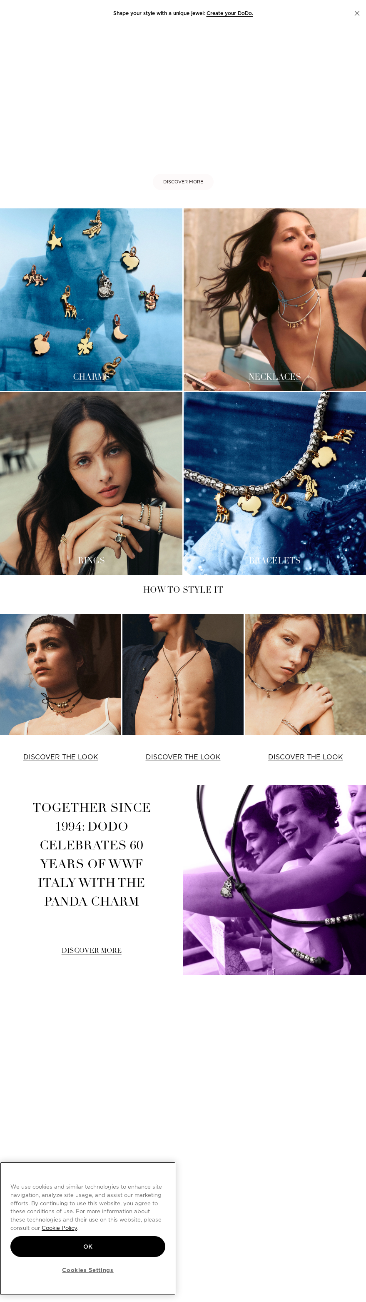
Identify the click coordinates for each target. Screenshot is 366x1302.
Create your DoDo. (230, 13)
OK (88, 1246)
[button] (357, 13)
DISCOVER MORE (183, 182)
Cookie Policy (59, 1227)
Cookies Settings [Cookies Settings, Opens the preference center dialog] (88, 1270)
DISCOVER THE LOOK (60, 757)
